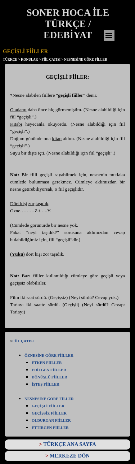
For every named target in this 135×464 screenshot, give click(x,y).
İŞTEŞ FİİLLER (45, 384)
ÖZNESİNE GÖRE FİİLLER (48, 355)
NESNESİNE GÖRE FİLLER (49, 399)
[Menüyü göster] (109, 35)
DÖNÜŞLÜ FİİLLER (49, 377)
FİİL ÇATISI (23, 341)
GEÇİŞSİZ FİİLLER (49, 413)
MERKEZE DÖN (70, 456)
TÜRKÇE (10, 59)
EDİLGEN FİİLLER (49, 370)
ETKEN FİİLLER (47, 363)
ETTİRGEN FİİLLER (50, 428)
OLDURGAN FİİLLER (51, 420)
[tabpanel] (67, 198)
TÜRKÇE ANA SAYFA (69, 444)
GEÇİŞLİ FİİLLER (48, 406)
